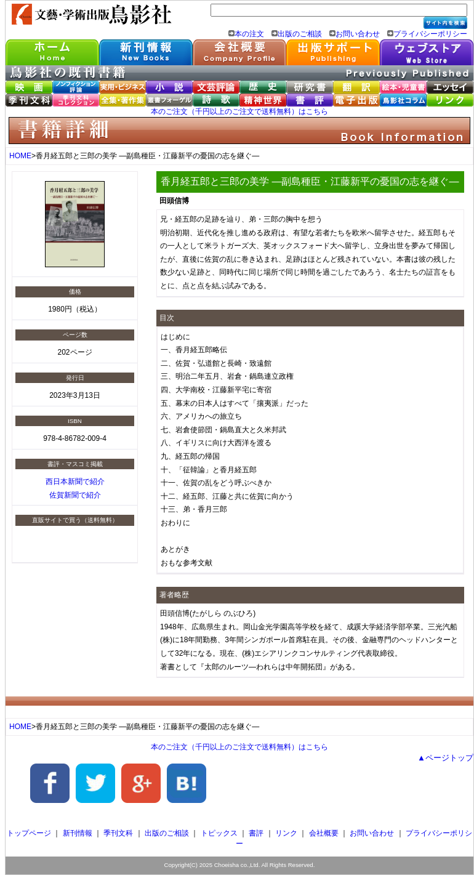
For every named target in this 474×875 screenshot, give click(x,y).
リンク (286, 833)
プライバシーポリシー (430, 34)
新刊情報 (77, 833)
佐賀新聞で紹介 (75, 495)
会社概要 (324, 833)
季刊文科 (118, 833)
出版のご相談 (300, 34)
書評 (256, 833)
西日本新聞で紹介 (75, 481)
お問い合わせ (357, 34)
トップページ (29, 833)
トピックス (219, 833)
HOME (20, 155)
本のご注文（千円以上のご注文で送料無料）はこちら (239, 111)
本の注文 (249, 34)
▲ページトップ (445, 757)
